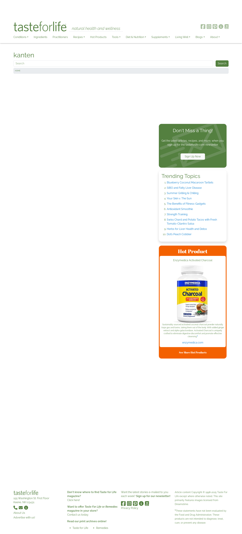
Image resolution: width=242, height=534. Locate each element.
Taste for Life (80, 528)
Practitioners (60, 37)
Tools (115, 37)
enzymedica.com (192, 342)
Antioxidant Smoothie (180, 209)
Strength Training (177, 214)
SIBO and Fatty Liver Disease (184, 187)
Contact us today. (78, 514)
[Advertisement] (121, 9)
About (214, 37)
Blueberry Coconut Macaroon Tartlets (190, 182)
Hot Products (98, 37)
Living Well (181, 37)
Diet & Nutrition (135, 37)
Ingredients (40, 37)
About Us (19, 512)
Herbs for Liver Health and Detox (187, 229)
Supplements (159, 37)
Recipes (78, 37)
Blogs (199, 37)
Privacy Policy (129, 508)
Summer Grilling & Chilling (183, 193)
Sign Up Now (193, 156)
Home (17, 71)
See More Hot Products (193, 352)
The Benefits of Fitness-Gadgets (186, 203)
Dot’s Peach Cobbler (179, 234)
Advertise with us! (24, 517)
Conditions (19, 37)
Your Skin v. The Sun (179, 198)
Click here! (73, 500)
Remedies (102, 528)
